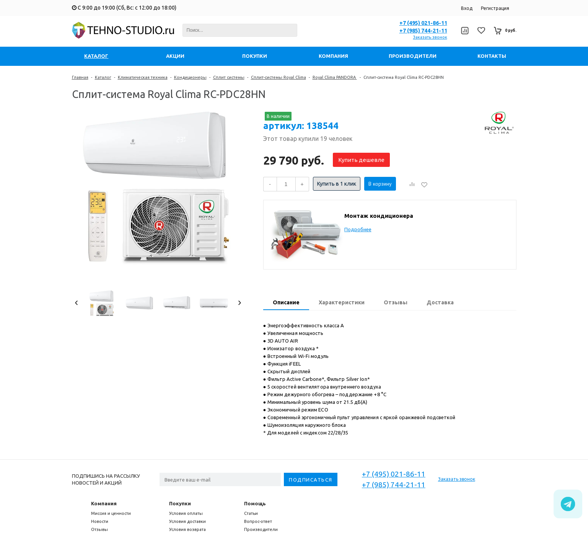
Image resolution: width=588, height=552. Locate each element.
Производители (261, 529)
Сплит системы (228, 77)
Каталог (103, 77)
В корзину (380, 183)
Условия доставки (187, 521)
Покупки (180, 503)
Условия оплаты (186, 513)
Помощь (255, 503)
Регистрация (495, 8)
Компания (104, 503)
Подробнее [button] (357, 229)
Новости (99, 521)
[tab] (286, 303)
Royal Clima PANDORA (335, 77)
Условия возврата (187, 529)
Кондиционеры (190, 77)
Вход (466, 8)
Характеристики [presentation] (342, 302)
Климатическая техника (143, 77)
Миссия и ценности (111, 513)
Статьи (251, 513)
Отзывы (99, 529)
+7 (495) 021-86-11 (423, 23)
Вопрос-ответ (258, 521)
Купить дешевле (361, 160)
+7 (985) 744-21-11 (423, 31)
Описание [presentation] (286, 302)
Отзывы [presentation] (395, 302)
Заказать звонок (430, 37)
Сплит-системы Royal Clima (278, 77)
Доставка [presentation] (440, 302)
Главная (80, 77)
